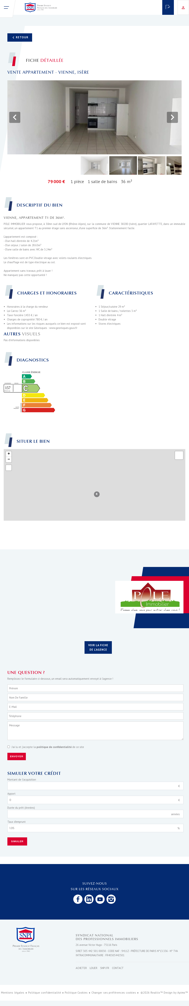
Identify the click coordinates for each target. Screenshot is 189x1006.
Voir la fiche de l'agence (98, 647)
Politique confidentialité (44, 992)
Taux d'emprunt (16, 821)
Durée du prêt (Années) (21, 807)
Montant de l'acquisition (21, 779)
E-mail (13, 707)
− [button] (9, 459)
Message (14, 725)
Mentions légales (12, 992)
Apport (11, 793)
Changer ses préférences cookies (114, 992)
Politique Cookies (76, 992)
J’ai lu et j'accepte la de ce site (48, 747)
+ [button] (9, 454)
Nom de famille (18, 697)
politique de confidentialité (54, 747)
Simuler (17, 841)
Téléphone (15, 716)
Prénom (13, 688)
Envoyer (16, 756)
